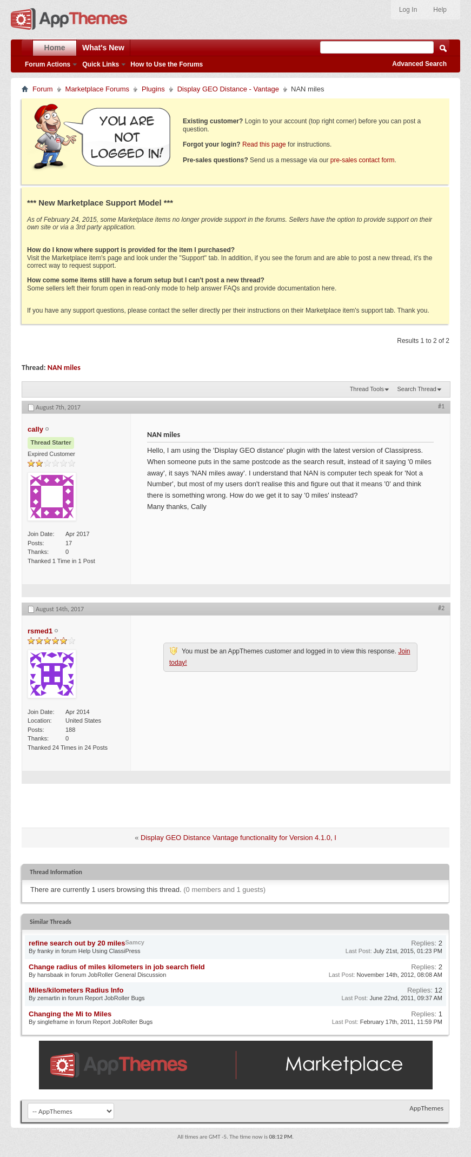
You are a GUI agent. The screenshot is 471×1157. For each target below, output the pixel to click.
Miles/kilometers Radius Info (76, 990)
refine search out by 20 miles (77, 943)
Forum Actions (47, 64)
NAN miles (64, 367)
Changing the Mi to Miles (70, 1014)
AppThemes (426, 1108)
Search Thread (416, 389)
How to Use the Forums (166, 64)
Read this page (264, 144)
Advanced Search (419, 64)
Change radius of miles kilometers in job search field (117, 967)
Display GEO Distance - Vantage (228, 89)
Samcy (134, 942)
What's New (103, 47)
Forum (42, 89)
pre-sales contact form (362, 160)
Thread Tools (367, 389)
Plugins (153, 89)
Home (54, 47)
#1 (441, 406)
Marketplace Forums (97, 89)
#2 (441, 608)
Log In (408, 10)
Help (440, 10)
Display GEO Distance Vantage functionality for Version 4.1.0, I (238, 838)
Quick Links (100, 64)
